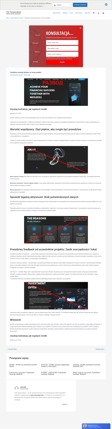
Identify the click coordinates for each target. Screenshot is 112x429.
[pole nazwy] (62, 42)
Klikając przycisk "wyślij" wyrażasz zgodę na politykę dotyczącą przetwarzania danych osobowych (61, 58)
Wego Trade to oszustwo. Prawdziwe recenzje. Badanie (86, 373)
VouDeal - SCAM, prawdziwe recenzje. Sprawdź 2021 (87, 365)
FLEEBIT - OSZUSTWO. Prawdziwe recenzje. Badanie (53, 373)
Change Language (80, 4)
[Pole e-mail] (62, 48)
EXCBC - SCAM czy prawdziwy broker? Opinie (23, 365)
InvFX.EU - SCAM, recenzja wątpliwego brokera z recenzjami (55, 365)
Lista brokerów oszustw (16, 75)
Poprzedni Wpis (11, 349)
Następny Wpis (101, 349)
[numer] (62, 54)
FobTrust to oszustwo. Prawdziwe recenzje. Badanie (21, 373)
